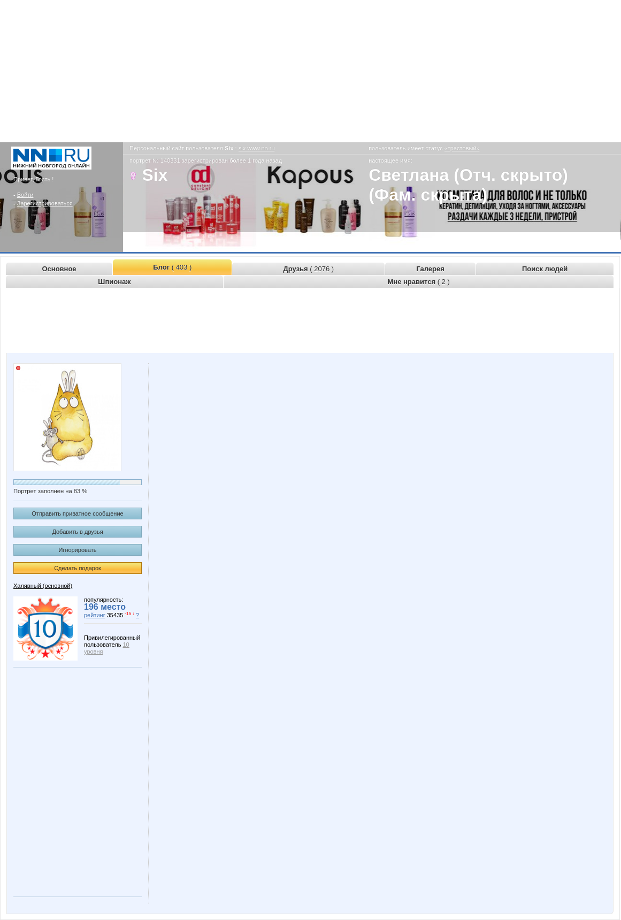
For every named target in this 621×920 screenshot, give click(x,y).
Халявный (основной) (42, 585)
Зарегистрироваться (45, 203)
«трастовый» (462, 148)
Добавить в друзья (77, 531)
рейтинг (94, 615)
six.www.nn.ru (257, 148)
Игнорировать (78, 550)
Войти (25, 194)
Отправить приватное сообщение (77, 513)
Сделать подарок (77, 568)
